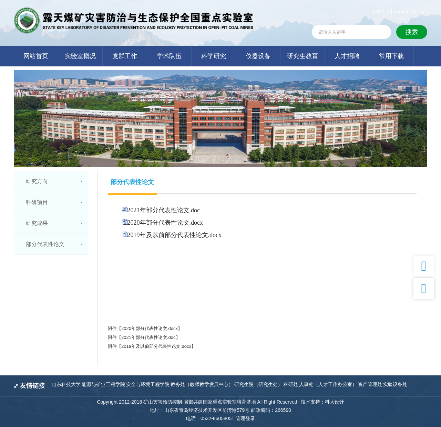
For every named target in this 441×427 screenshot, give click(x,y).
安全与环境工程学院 (148, 384)
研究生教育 (302, 56)
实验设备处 (395, 384)
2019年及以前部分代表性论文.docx (174, 235)
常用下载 (391, 56)
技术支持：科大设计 (322, 402)
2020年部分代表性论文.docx (165, 222)
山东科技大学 (66, 384)
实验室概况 (80, 56)
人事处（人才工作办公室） (328, 384)
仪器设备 (258, 56)
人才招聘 (347, 56)
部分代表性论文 (45, 244)
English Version (410, 11)
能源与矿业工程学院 (103, 384)
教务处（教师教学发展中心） (202, 384)
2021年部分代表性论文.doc (163, 210)
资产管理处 (370, 384)
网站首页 (35, 56)
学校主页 (381, 11)
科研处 (291, 384)
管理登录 (245, 418)
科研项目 (37, 202)
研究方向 (37, 181)
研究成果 (37, 223)
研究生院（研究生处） (258, 384)
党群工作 (124, 56)
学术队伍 (169, 56)
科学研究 (213, 56)
